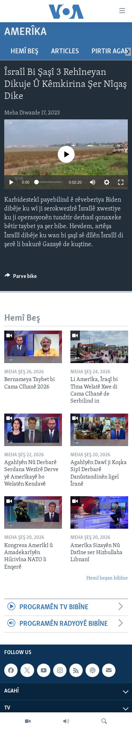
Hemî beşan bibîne (107, 578)
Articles (65, 51)
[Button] (21, 278)
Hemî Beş (24, 51)
